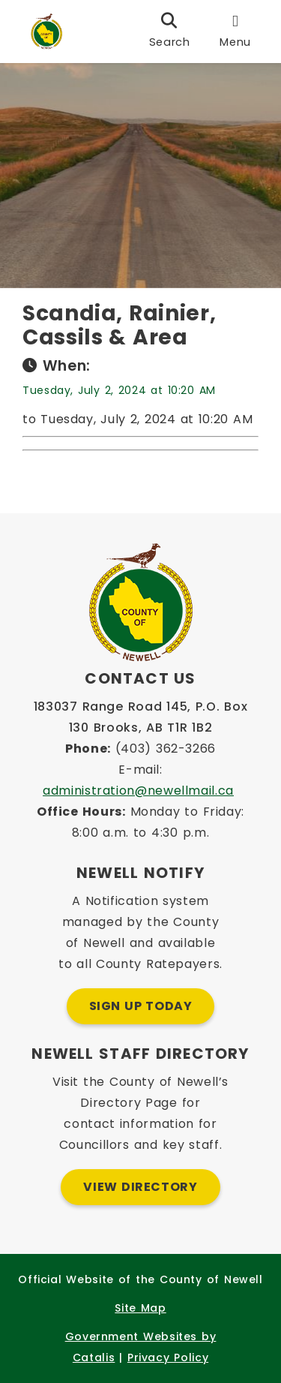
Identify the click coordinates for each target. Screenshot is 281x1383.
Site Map (140, 1307)
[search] (169, 31)
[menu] (235, 31)
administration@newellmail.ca (138, 790)
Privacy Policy (167, 1357)
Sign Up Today (141, 1006)
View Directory (140, 1186)
